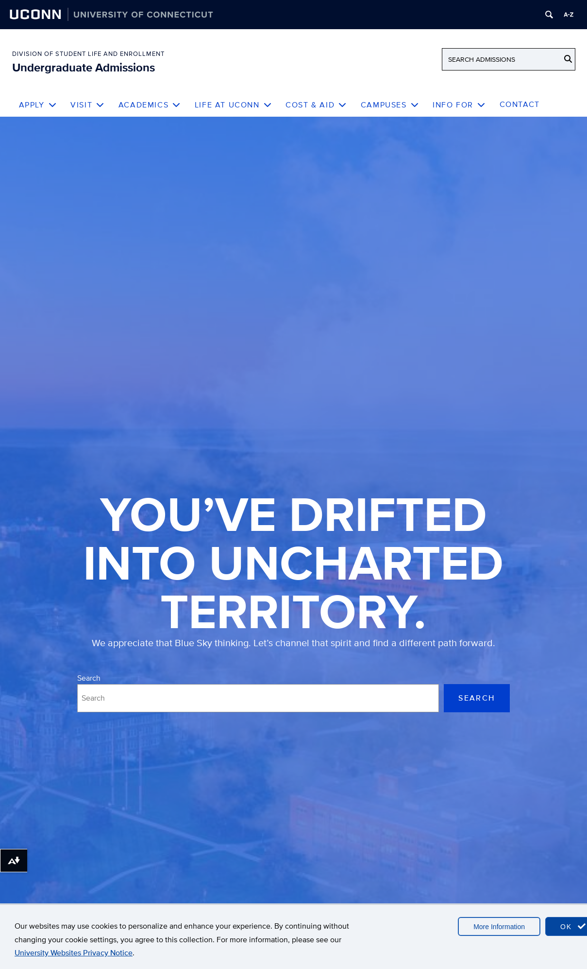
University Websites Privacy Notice (74, 952)
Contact (520, 104)
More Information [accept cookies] (499, 927)
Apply (38, 104)
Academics (149, 104)
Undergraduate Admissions (83, 67)
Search (89, 678)
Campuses (390, 104)
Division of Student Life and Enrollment (88, 53)
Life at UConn (233, 104)
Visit (87, 104)
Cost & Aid (316, 104)
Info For (459, 104)
